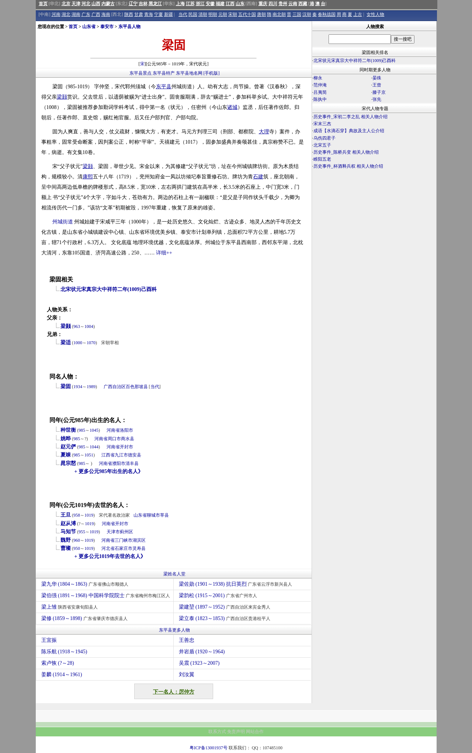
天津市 (113, 531)
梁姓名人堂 (174, 573)
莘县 (164, 515)
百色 (130, 386)
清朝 (202, 14)
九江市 (121, 455)
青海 (148, 14)
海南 (105, 14)
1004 (88, 326)
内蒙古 (108, 3)
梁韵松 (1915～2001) (219, 595)
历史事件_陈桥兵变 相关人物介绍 (346, 152)
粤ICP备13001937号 (209, 747)
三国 (296, 14)
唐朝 (261, 14)
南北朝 (279, 14)
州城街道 (62, 222)
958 (76, 515)
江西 (230, 3)
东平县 (163, 86)
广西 (95, 14)
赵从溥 (68, 523)
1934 (77, 386)
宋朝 (232, 14)
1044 (94, 446)
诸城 (232, 107)
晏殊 (376, 78)
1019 (88, 515)
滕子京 (379, 92)
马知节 (68, 531)
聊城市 (153, 515)
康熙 (88, 176)
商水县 (127, 438)
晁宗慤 (68, 463)
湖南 (76, 14)
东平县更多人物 (174, 630)
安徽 (210, 3)
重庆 (262, 3)
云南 (292, 3)
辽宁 (133, 3)
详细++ (164, 253)
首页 (43, 3)
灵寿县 (139, 548)
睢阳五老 (322, 159)
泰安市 (107, 26)
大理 (264, 131)
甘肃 (138, 14)
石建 (258, 176)
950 (76, 548)
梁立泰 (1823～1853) (225, 618)
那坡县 (141, 386)
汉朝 (306, 14)
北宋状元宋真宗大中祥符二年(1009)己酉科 (108, 289)
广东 (85, 14)
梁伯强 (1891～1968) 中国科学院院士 (106, 595)
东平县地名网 (189, 73)
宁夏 (158, 14)
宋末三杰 (322, 123)
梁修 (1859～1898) (85, 618)
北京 (66, 3)
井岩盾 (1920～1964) (202, 651)
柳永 (317, 78)
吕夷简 (320, 92)
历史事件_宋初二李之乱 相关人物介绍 (350, 116)
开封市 (126, 446)
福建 (220, 3)
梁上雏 (70, 607)
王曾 (376, 85)
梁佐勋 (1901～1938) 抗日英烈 (236, 584)
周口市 (114, 438)
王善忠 (186, 640)
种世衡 (68, 430)
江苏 (190, 3)
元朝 (222, 14)
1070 (91, 342)
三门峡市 (123, 540)
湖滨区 (139, 540)
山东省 (89, 26)
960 (76, 540)
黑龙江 (155, 3)
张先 (376, 99)
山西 (95, 3)
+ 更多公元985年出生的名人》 (108, 471)
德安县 (134, 455)
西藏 (302, 3)
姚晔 (65, 438)
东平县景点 (140, 73)
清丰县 (132, 463)
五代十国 (247, 14)
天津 (76, 3)
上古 (357, 14)
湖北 (66, 14)
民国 (192, 14)
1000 (77, 342)
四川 (272, 3)
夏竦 (65, 455)
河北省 (108, 548)
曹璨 (65, 548)
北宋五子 (322, 145)
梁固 (65, 386)
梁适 (65, 342)
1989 (91, 386)
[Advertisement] (374, 235)
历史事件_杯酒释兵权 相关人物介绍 (348, 166)
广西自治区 (115, 386)
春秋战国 (327, 14)
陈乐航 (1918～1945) (64, 651)
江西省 (108, 455)
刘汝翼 (186, 674)
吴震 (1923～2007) (199, 663)
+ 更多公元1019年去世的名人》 (110, 556)
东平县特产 (164, 73)
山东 (240, 3)
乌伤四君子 (324, 138)
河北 (85, 3)
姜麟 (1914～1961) (61, 674)
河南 (56, 14)
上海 (180, 3)
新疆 (168, 14)
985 (82, 430)
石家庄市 (123, 548)
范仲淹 (320, 85)
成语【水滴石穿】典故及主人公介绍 (348, 130)
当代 (182, 14)
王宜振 (49, 640)
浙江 (200, 3)
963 (76, 326)
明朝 (212, 14)
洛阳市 (126, 430)
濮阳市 (118, 463)
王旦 (65, 515)
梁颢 (62, 97)
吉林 (143, 3)
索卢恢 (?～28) (57, 663)
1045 (94, 430)
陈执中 (320, 99)
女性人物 (375, 14)
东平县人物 (129, 26)
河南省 (113, 430)
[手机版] (212, 73)
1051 (88, 455)
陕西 (128, 14)
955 (82, 531)
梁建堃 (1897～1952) (225, 607)
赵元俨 (68, 446)
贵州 (282, 3)
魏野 (65, 540)
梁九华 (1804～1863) (85, 584)
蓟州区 (126, 531)
